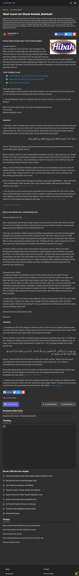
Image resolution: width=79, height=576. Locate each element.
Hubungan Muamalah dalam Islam (53, 199)
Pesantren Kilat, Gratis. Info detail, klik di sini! (19, 416)
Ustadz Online (13, 33)
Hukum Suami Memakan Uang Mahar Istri (21, 499)
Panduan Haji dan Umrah (11, 542)
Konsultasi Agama (11, 398)
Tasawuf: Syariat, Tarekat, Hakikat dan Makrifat (23, 490)
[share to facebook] (59, 34)
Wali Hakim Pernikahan (32, 375)
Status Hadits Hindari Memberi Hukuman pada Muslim (21, 526)
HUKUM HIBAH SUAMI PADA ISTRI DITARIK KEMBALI (29, 76)
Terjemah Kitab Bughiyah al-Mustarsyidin (21, 509)
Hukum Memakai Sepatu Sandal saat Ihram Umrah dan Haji (23, 538)
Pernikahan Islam (56, 385)
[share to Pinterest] (74, 34)
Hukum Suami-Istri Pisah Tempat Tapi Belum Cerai (24, 495)
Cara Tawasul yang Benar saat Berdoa (19, 485)
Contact (46, 569)
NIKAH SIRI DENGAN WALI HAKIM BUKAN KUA (26, 79)
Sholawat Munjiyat (12, 513)
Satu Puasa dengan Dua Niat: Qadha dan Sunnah (19, 530)
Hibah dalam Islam (26, 186)
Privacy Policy (49, 574)
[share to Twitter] (68, 34)
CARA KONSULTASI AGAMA (19, 83)
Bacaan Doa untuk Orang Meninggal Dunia (21, 481)
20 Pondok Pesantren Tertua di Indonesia (21, 504)
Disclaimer (9, 574)
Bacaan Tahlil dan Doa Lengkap (16, 471)
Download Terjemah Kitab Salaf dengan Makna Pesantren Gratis (29, 476)
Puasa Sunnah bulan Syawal (12, 534)
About (7, 569)
